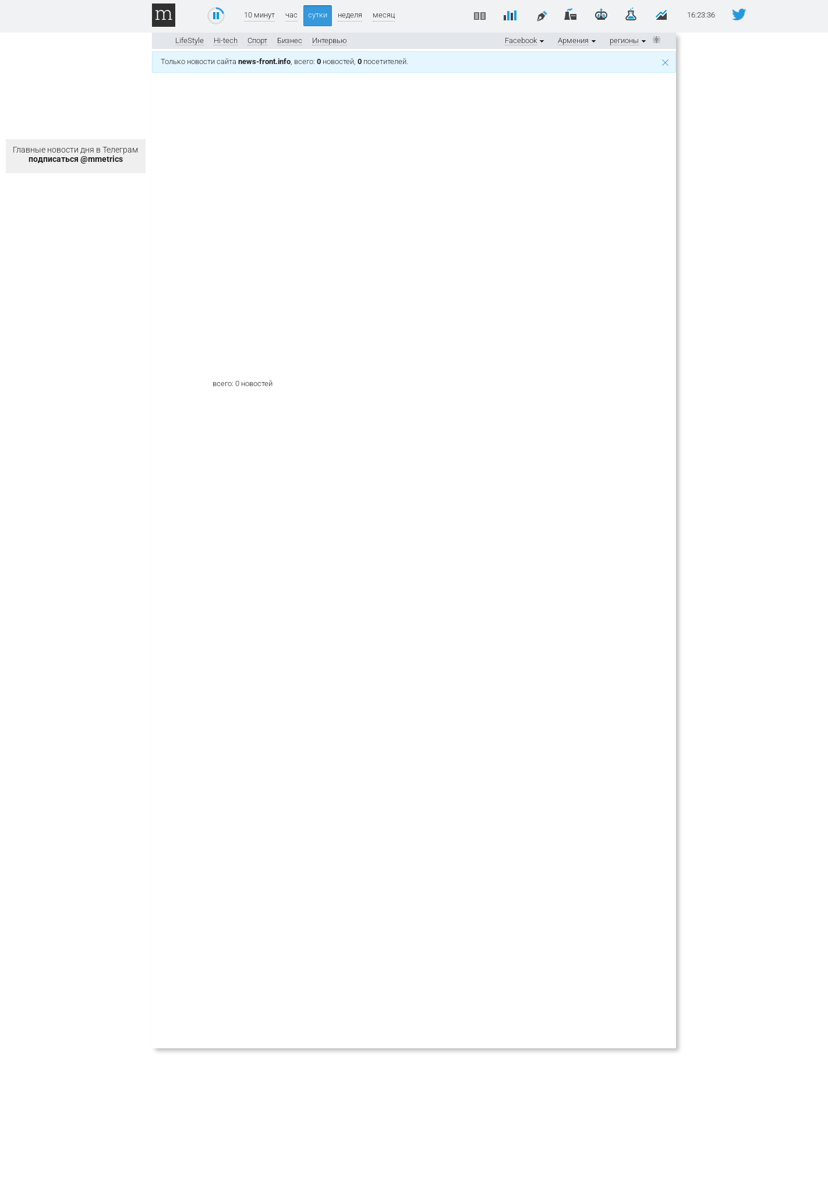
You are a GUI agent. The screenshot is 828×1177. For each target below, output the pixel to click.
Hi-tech (226, 40)
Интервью (329, 40)
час (291, 14)
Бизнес (289, 40)
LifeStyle (189, 40)
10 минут (259, 14)
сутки (317, 14)
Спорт (257, 40)
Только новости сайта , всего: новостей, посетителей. (414, 61)
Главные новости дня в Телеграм (75, 154)
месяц (384, 14)
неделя (350, 14)
